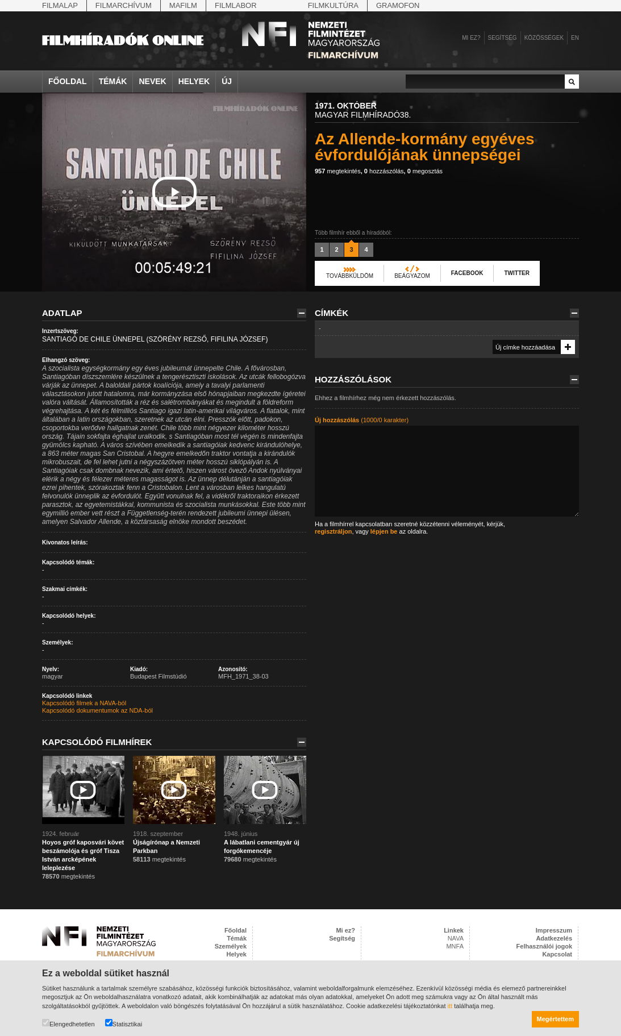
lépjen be (384, 531)
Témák (113, 81)
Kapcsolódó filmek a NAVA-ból (84, 703)
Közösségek (544, 38)
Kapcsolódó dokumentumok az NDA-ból (97, 710)
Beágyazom (412, 276)
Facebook (467, 273)
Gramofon (398, 5)
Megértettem (555, 1019)
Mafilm (183, 5)
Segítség (502, 38)
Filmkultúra (333, 5)
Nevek (152, 81)
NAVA (456, 938)
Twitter (516, 273)
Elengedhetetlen (68, 1023)
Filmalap (60, 5)
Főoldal (67, 81)
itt (450, 1005)
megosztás (425, 171)
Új (227, 81)
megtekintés (338, 171)
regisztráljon (333, 531)
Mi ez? (471, 38)
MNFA (455, 946)
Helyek (194, 81)
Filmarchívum (123, 5)
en (575, 38)
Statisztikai (124, 1023)
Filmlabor (236, 5)
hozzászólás (384, 171)
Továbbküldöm (349, 276)
